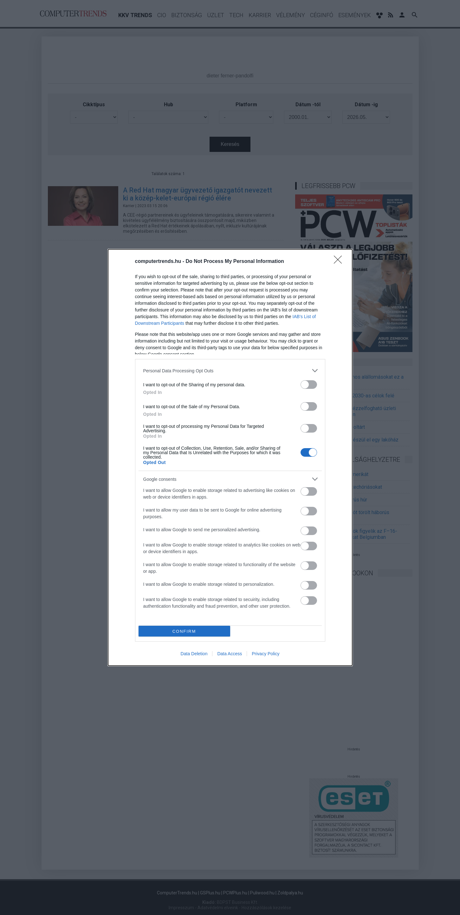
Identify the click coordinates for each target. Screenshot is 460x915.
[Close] (340, 262)
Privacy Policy (265, 653)
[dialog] (230, 457)
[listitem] (230, 370)
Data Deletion (194, 653)
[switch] (309, 384)
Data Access (229, 653)
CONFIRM (184, 631)
